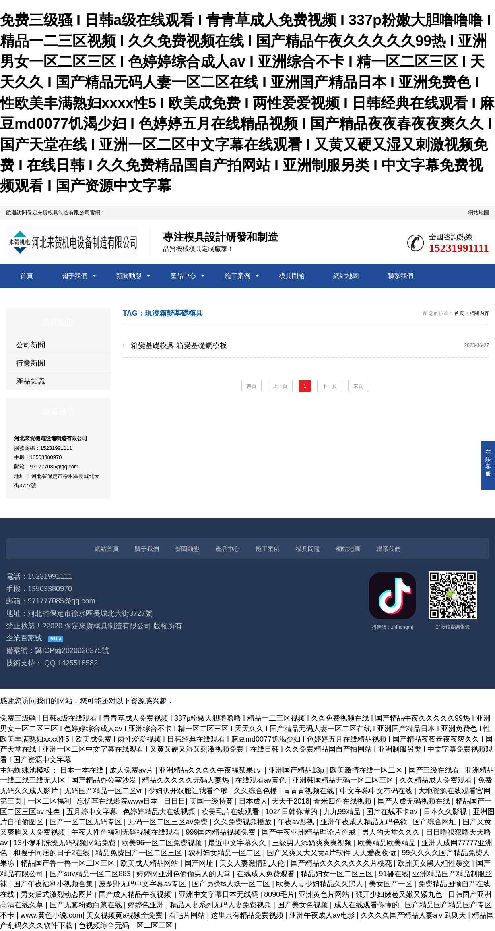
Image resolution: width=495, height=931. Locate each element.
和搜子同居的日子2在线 (52, 853)
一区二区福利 (50, 801)
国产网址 (199, 863)
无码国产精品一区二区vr (104, 791)
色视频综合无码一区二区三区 (126, 925)
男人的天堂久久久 (392, 832)
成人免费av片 (132, 770)
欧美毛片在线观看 (231, 812)
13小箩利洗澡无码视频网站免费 (66, 843)
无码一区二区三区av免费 (169, 822)
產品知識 (30, 381)
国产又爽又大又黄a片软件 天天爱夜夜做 (332, 853)
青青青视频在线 (309, 791)
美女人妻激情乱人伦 (253, 863)
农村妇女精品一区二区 (225, 853)
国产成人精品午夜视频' (136, 894)
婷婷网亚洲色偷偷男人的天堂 (184, 874)
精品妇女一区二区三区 (338, 874)
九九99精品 (343, 812)
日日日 (175, 801)
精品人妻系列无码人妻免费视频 (221, 905)
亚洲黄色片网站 (325, 894)
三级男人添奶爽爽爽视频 (313, 843)
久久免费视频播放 (244, 822)
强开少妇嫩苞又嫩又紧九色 (399, 894)
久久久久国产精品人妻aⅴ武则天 (414, 915)
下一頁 (329, 386)
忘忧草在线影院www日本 (118, 801)
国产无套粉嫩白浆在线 (87, 905)
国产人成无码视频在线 (414, 801)
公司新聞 (30, 345)
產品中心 (183, 275)
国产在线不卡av (392, 812)
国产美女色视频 (303, 905)
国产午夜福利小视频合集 (54, 884)
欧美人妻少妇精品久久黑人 (320, 884)
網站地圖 (478, 213)
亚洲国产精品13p (297, 770)
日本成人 (253, 801)
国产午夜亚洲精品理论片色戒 (310, 832)
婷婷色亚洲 (147, 905)
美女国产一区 (392, 884)
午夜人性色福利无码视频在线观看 (126, 832)
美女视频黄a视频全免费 (125, 915)
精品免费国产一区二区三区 (139, 853)
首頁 (26, 275)
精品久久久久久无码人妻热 (186, 780)
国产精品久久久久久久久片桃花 (342, 863)
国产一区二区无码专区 (87, 822)
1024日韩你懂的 (292, 812)
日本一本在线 (82, 770)
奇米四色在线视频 (343, 801)
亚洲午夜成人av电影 (323, 915)
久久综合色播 (256, 791)
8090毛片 (279, 894)
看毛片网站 (188, 915)
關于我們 (74, 275)
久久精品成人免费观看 (437, 780)
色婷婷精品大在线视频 (160, 812)
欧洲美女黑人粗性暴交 (435, 863)
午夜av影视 (297, 822)
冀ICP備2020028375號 (72, 650)
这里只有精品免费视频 (248, 915)
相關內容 (479, 313)
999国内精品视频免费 (222, 832)
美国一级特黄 (212, 801)
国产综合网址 (435, 822)
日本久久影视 (446, 812)
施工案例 (237, 275)
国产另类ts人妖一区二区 (232, 884)
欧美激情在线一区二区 (367, 770)
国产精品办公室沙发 (104, 780)
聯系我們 (400, 275)
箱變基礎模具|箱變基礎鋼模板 (310, 345)
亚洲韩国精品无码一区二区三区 (344, 780)
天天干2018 (290, 801)
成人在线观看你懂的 (367, 905)
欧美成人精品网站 (150, 863)
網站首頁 (107, 548)
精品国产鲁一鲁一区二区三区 (69, 863)
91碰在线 (394, 874)
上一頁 (280, 386)
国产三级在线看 (434, 770)
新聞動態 (129, 275)
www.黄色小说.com (51, 915)
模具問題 (292, 275)
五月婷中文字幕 (92, 812)
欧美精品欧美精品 (388, 843)
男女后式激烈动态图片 (58, 894)
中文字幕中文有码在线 (377, 791)
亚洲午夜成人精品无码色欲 (364, 822)
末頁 (358, 386)
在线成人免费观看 (267, 874)
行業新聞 (30, 363)
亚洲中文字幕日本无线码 (219, 894)
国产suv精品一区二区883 (91, 874)
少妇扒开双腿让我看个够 (189, 791)
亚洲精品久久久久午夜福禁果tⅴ (211, 770)
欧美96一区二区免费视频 (163, 843)
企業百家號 (24, 638)
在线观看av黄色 (261, 780)
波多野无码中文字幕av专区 (143, 884)
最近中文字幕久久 (238, 843)
